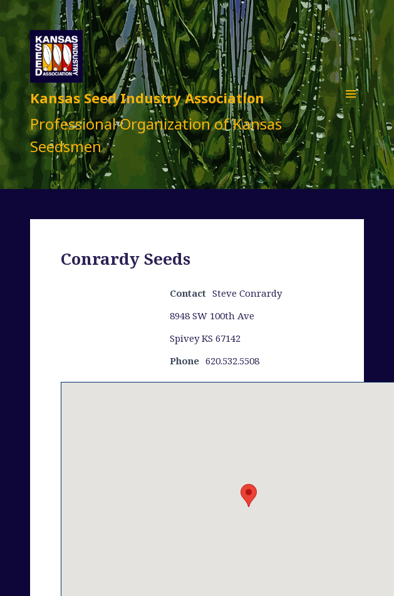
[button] (249, 495)
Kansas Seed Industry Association (147, 97)
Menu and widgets (351, 106)
